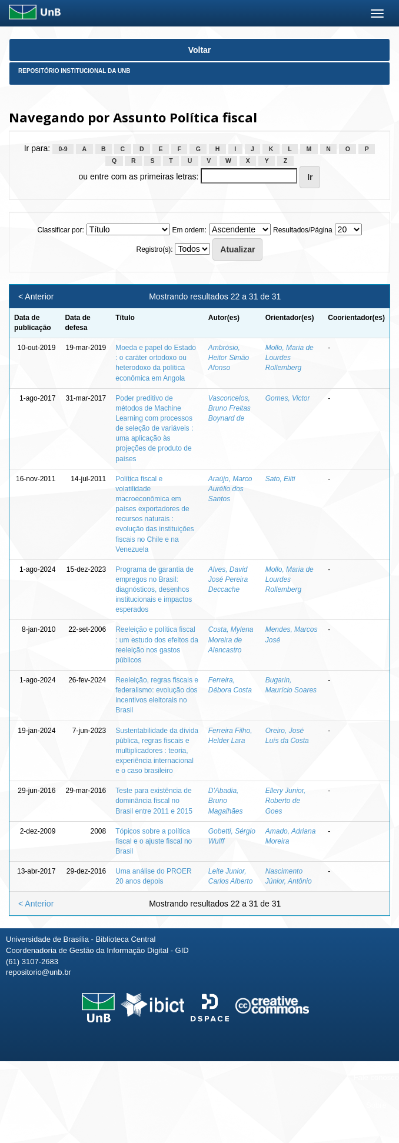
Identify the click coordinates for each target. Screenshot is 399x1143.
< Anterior (36, 296)
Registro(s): (155, 249)
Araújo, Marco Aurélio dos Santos (230, 489)
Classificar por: (60, 230)
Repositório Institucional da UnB (74, 71)
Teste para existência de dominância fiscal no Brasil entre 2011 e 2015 (153, 801)
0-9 (62, 148)
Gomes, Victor (287, 398)
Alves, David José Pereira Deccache (228, 579)
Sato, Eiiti (280, 479)
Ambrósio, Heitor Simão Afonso (228, 358)
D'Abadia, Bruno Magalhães (225, 801)
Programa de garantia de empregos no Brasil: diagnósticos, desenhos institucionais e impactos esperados (154, 589)
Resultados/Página (302, 230)
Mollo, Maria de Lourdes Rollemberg (289, 358)
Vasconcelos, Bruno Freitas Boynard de (229, 408)
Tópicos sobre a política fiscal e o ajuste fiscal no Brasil (153, 841)
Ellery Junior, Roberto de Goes (285, 801)
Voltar (199, 50)
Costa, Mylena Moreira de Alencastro (231, 639)
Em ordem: (189, 230)
